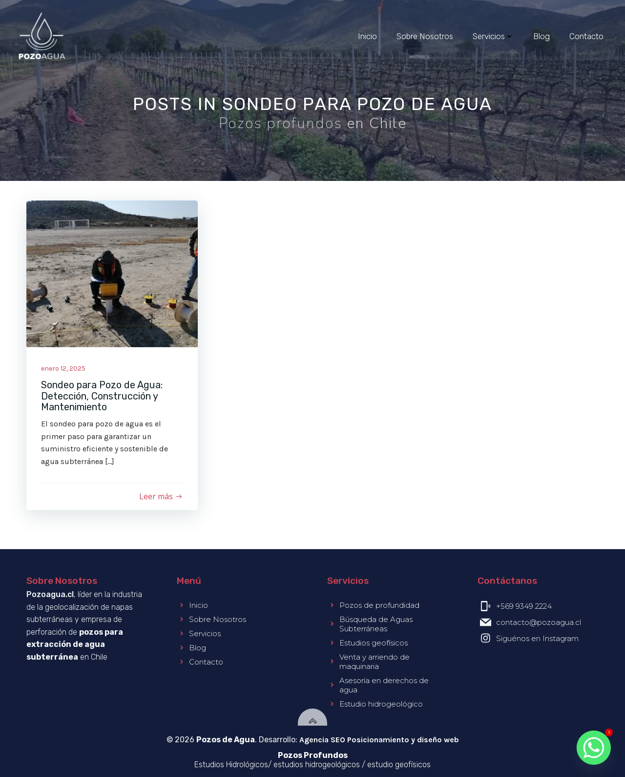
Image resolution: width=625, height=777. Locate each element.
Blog (541, 36)
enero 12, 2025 (63, 368)
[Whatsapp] (594, 748)
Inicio (367, 36)
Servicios (493, 36)
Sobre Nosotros (424, 36)
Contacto (586, 36)
